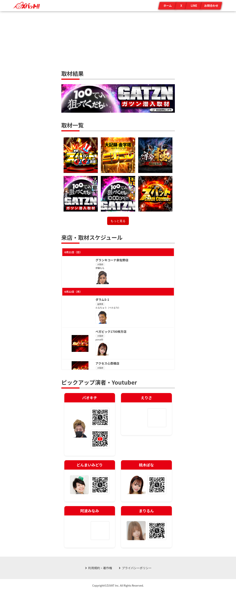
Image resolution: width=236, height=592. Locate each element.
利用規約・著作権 (100, 568)
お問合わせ (211, 5)
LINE (194, 5)
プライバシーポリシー (137, 568)
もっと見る (118, 221)
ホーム (167, 5)
